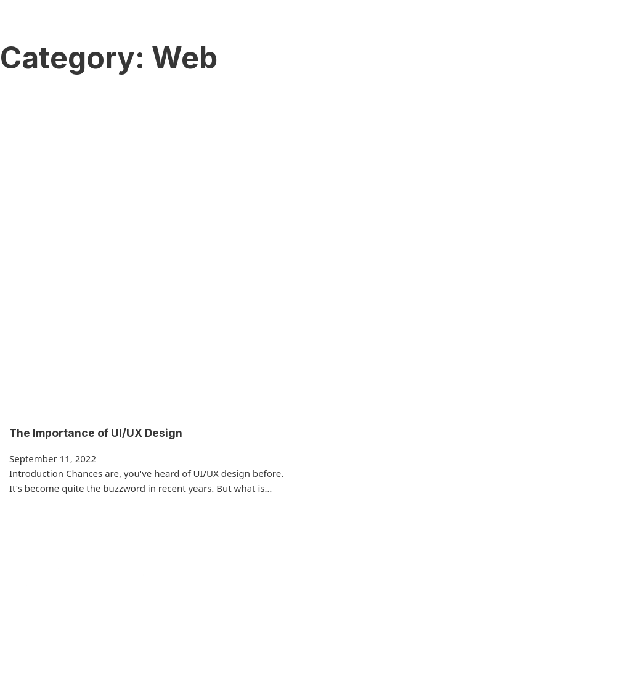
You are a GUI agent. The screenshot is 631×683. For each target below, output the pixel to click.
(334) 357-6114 (579, 31)
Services (255, 31)
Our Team (328, 31)
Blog (378, 31)
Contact (423, 31)
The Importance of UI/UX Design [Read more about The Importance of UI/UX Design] (95, 432)
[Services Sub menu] (284, 32)
